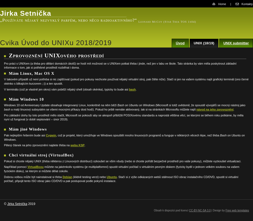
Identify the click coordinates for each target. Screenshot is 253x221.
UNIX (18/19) (204, 43)
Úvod (180, 43)
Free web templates (237, 210)
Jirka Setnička (17, 204)
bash (132, 89)
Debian (67, 177)
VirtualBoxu (36, 166)
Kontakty (247, 4)
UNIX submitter (236, 43)
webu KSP (78, 145)
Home (222, 4)
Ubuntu (112, 177)
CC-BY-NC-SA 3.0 (200, 210)
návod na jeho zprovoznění (215, 109)
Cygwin (51, 135)
